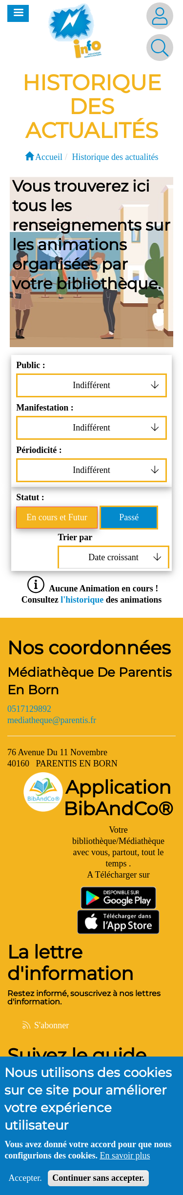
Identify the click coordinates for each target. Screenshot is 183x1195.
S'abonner (45, 1025)
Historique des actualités (115, 157)
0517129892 (29, 709)
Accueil (43, 157)
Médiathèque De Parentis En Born (89, 681)
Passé (129, 517)
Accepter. (24, 1182)
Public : (30, 365)
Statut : (30, 497)
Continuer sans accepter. (98, 1182)
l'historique (83, 600)
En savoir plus (125, 1159)
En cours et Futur (56, 517)
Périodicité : (38, 450)
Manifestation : (44, 407)
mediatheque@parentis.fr (51, 720)
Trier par (75, 537)
